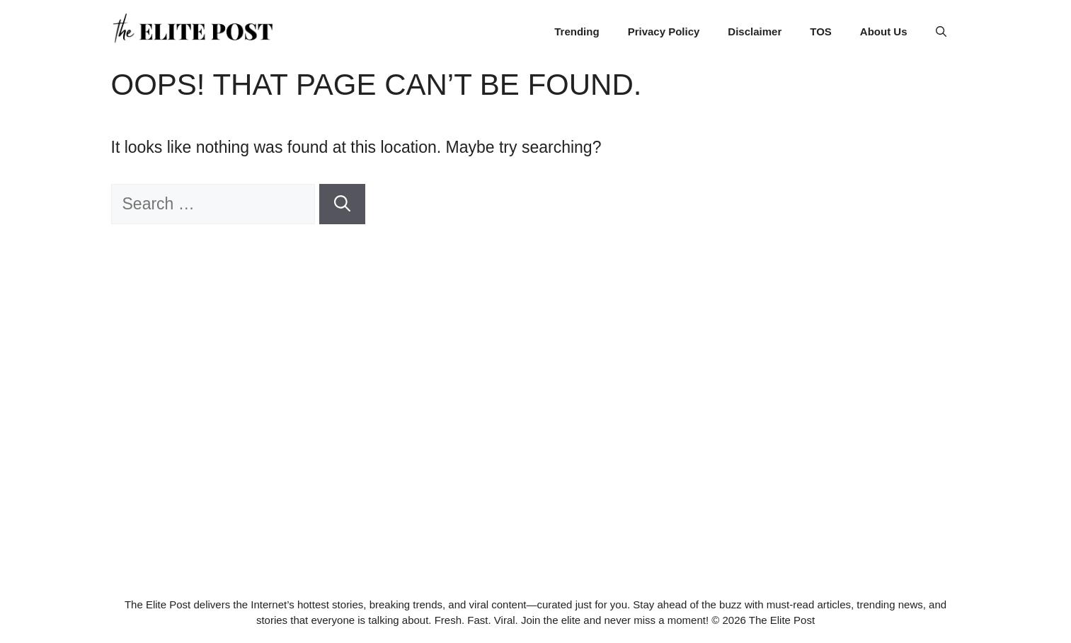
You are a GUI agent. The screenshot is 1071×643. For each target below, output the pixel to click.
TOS (821, 31)
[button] (941, 32)
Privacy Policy (664, 31)
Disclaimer (754, 31)
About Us (883, 31)
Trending (576, 31)
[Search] (342, 204)
